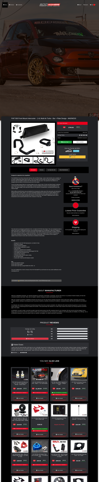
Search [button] (86, 4)
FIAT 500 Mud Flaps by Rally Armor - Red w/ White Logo (40, 418)
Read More (75, 215)
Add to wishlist (79, 142)
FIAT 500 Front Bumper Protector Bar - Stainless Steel (79, 383)
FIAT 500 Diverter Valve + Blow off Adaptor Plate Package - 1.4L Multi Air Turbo (20, 455)
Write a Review (30, 338)
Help (79, 4)
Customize (19, 4)
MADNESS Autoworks (82, 137)
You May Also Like (51, 169)
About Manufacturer (64, 169)
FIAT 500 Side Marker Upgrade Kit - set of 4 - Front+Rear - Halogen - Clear (59, 383)
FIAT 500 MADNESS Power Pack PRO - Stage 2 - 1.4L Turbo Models (39, 383)
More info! (85, 132)
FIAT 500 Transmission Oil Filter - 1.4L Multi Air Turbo (59, 418)
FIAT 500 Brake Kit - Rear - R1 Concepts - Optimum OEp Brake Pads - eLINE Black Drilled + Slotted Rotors (20, 419)
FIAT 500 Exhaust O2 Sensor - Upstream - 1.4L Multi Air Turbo (79, 418)
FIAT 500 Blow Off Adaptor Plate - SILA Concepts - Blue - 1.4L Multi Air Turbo (40, 455)
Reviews (42, 169)
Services (11, 4)
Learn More (76, 150)
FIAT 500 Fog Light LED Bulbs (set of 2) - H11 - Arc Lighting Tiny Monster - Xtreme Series (20, 383)
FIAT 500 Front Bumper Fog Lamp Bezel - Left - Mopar (78, 455)
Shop (5, 4)
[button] (53, 139)
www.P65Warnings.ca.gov (44, 280)
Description (33, 169)
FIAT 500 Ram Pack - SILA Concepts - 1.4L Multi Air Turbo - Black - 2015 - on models (59, 455)
